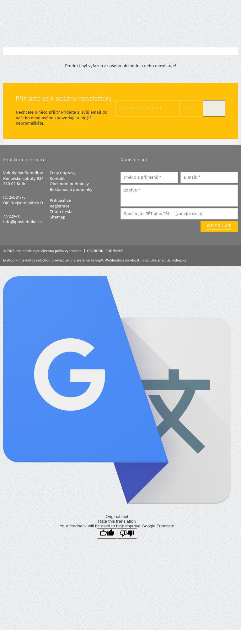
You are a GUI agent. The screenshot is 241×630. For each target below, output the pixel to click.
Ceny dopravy (62, 172)
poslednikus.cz (27, 251)
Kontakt (57, 178)
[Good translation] (107, 533)
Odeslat (219, 226)
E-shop (8, 260)
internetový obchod (35, 260)
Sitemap (57, 217)
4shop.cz (179, 260)
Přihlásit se (60, 200)
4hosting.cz (139, 260)
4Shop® (97, 260)
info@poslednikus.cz (23, 221)
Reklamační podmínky (71, 189)
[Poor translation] (127, 533)
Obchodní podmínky (69, 183)
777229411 (12, 216)
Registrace (59, 206)
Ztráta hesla (61, 211)
